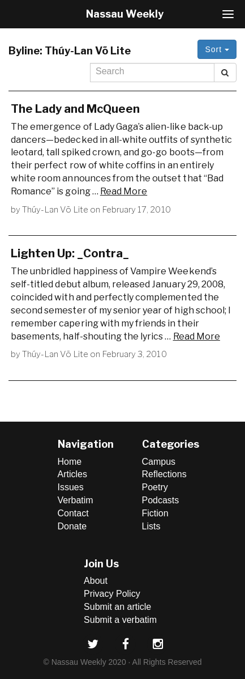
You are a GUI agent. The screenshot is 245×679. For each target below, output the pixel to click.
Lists (151, 526)
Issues (71, 487)
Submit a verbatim (120, 620)
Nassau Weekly (125, 14)
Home (70, 461)
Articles (72, 474)
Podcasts (160, 500)
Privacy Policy (112, 594)
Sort (217, 49)
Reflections (164, 474)
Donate (72, 526)
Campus (159, 461)
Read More (123, 191)
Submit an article (117, 607)
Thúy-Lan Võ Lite (55, 210)
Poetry (155, 487)
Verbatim (75, 500)
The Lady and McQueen (75, 109)
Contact (73, 513)
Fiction (155, 513)
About (96, 580)
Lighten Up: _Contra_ (70, 253)
